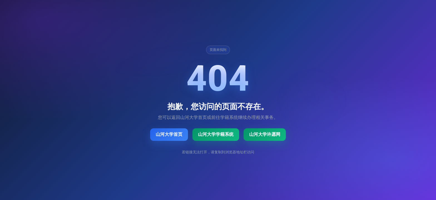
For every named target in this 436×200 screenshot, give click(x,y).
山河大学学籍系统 (216, 134)
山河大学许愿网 (264, 134)
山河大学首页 (169, 134)
